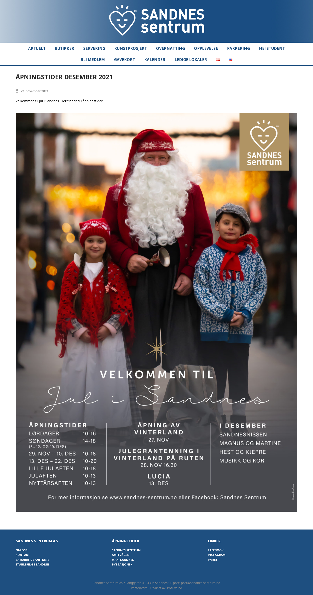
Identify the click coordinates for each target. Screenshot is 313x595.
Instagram (216, 555)
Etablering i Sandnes (33, 564)
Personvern (139, 588)
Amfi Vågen (120, 555)
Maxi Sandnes (123, 560)
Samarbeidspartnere (32, 560)
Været (213, 560)
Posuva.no (174, 588)
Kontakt (23, 555)
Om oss (21, 550)
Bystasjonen (122, 564)
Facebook (215, 550)
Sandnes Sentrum (126, 550)
